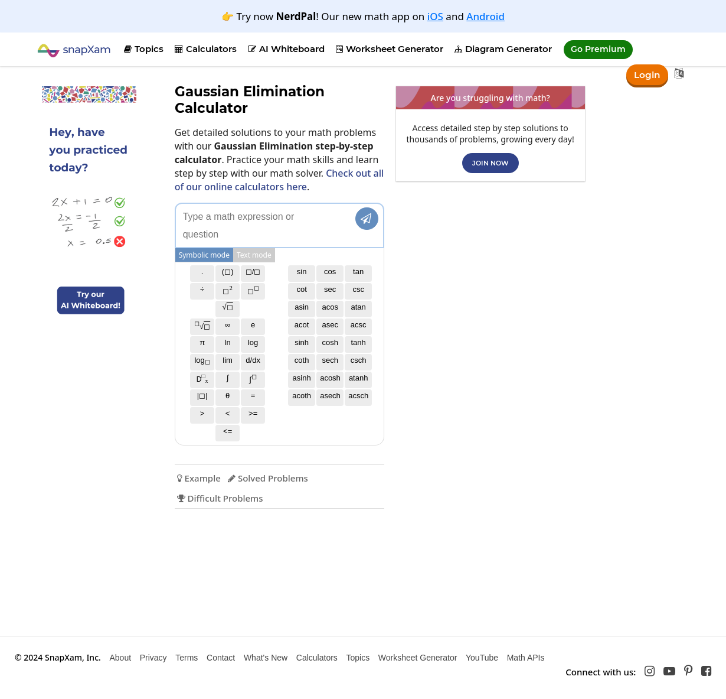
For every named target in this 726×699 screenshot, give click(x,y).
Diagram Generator (503, 48)
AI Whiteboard (286, 48)
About (120, 657)
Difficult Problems (219, 498)
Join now (490, 163)
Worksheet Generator (389, 48)
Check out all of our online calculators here (279, 180)
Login (646, 74)
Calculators (206, 48)
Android (485, 16)
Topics (143, 48)
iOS (435, 16)
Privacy (153, 657)
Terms (186, 657)
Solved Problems (267, 478)
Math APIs (526, 657)
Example (198, 478)
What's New (265, 657)
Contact (221, 657)
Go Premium (598, 49)
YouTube (482, 657)
